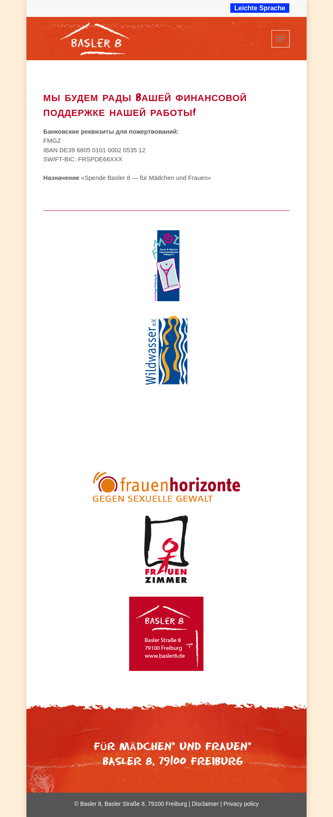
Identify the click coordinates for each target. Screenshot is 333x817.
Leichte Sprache (260, 8)
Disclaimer (205, 803)
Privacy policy (241, 803)
